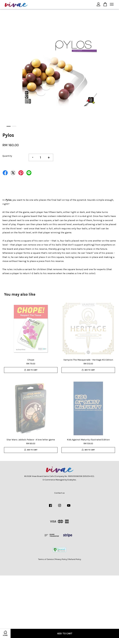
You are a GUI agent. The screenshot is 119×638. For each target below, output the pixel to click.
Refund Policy (75, 559)
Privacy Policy (61, 559)
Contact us (59, 493)
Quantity (7, 155)
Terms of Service (46, 559)
